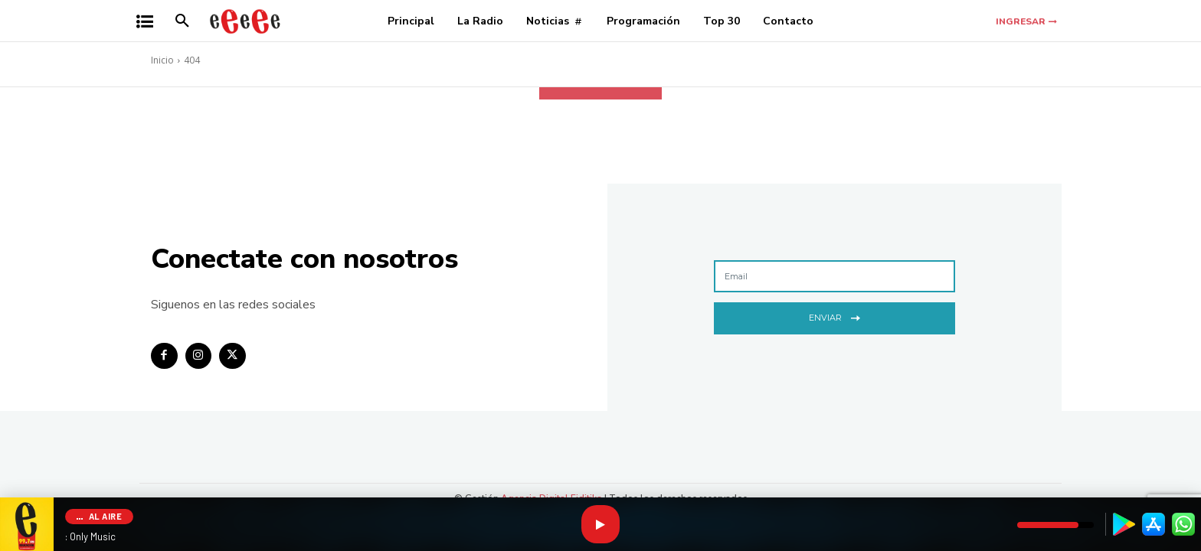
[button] (182, 21)
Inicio (162, 60)
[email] (834, 276)
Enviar (834, 316)
